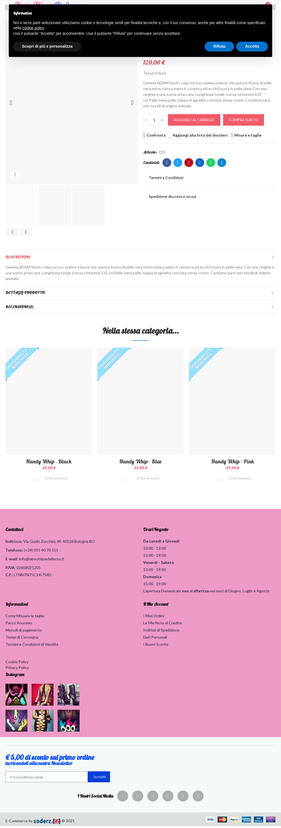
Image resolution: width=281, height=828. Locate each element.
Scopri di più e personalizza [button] (47, 46)
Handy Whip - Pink (232, 461)
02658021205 (28, 569)
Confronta (156, 135)
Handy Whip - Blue (140, 461)
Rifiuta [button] (219, 46)
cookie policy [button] (33, 28)
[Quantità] (154, 120)
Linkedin (200, 162)
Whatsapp (211, 162)
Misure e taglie (248, 135)
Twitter (178, 162)
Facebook (167, 162)
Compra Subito (243, 120)
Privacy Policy (17, 669)
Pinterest (189, 162)
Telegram (222, 162)
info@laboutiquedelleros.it (41, 560)
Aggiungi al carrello (194, 120)
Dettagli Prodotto (25, 292)
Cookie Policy (17, 663)
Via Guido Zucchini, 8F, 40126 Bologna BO (59, 543)
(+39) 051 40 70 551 (41, 552)
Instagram (14, 676)
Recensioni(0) (19, 306)
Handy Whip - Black (48, 461)
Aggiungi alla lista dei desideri (200, 135)
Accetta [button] (252, 46)
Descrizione (17, 257)
